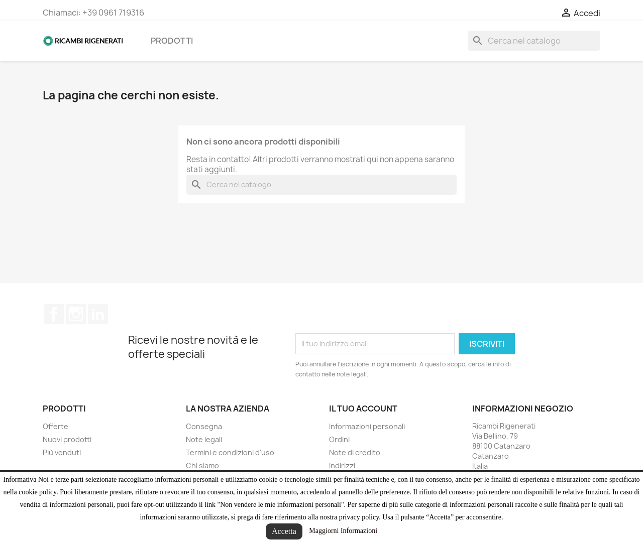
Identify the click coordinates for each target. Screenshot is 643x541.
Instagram (76, 314)
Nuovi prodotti (67, 439)
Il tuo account (363, 408)
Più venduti (62, 452)
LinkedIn (98, 314)
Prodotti (172, 40)
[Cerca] (534, 41)
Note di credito (354, 452)
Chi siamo (202, 465)
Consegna (204, 426)
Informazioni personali (367, 426)
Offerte (55, 426)
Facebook (54, 314)
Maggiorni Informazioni (343, 530)
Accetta (284, 531)
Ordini (339, 439)
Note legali (204, 439)
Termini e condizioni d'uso (230, 452)
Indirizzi (342, 465)
